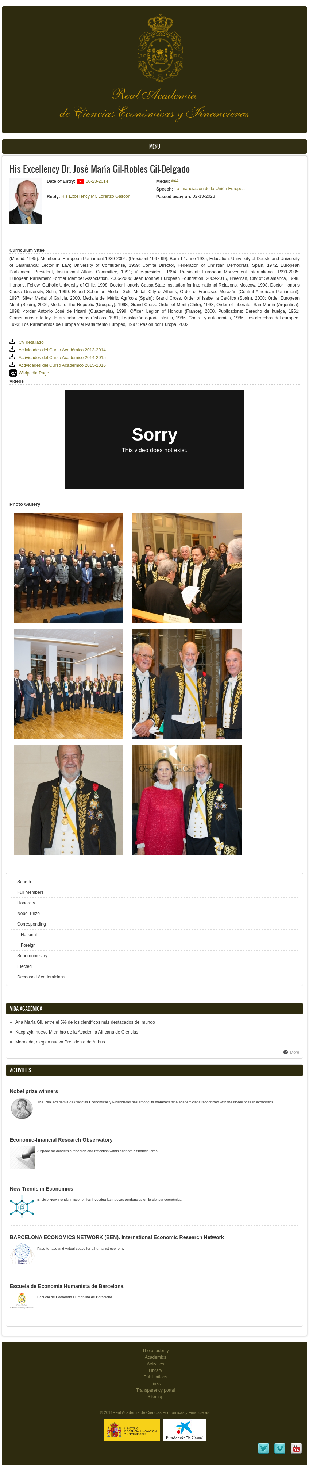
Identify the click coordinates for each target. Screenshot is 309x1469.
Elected (24, 966)
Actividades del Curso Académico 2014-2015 (62, 357)
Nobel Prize (28, 913)
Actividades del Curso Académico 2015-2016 (62, 365)
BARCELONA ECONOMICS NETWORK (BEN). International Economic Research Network (117, 1237)
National (29, 934)
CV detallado (31, 342)
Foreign (28, 945)
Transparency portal (155, 1390)
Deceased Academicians (41, 977)
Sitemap (155, 1396)
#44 (174, 181)
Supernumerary (32, 955)
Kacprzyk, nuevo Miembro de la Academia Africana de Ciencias (76, 1032)
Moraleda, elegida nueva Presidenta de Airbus (60, 1042)
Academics (155, 1357)
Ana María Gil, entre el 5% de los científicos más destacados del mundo (85, 1022)
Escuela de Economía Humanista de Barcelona (66, 1286)
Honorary (26, 902)
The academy (155, 1350)
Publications (155, 1377)
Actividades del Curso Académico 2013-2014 (62, 350)
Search (24, 881)
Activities (155, 1363)
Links (155, 1383)
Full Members (30, 892)
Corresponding (31, 924)
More (294, 1052)
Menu (154, 146)
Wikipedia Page (34, 373)
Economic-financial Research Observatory (61, 1140)
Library (155, 1370)
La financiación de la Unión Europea (209, 188)
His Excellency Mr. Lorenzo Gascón (95, 196)
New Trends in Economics (41, 1189)
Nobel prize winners (34, 1091)
